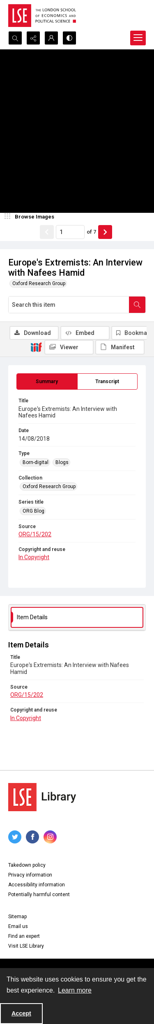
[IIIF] (36, 347)
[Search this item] (69, 305)
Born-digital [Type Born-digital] (35, 462)
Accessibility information (36, 885)
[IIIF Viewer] (69, 347)
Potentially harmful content (39, 894)
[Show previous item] (47, 232)
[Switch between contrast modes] (69, 38)
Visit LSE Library (26, 946)
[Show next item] (105, 232)
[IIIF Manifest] (120, 347)
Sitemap (17, 916)
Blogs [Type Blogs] (62, 462)
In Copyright (33, 557)
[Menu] (138, 38)
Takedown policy (27, 865)
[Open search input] (15, 38)
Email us (18, 926)
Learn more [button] (75, 990)
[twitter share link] (14, 836)
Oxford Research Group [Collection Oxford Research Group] (49, 486)
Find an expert (24, 936)
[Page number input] (70, 232)
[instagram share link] (50, 836)
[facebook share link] (32, 836)
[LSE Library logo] (42, 797)
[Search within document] (137, 305)
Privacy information (30, 875)
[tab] (47, 381)
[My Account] (51, 38)
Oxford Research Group (38, 283)
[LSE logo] (42, 15)
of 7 (91, 232)
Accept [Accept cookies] (21, 1013)
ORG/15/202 (34, 534)
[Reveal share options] (33, 38)
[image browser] (31, 217)
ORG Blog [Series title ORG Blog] (33, 511)
